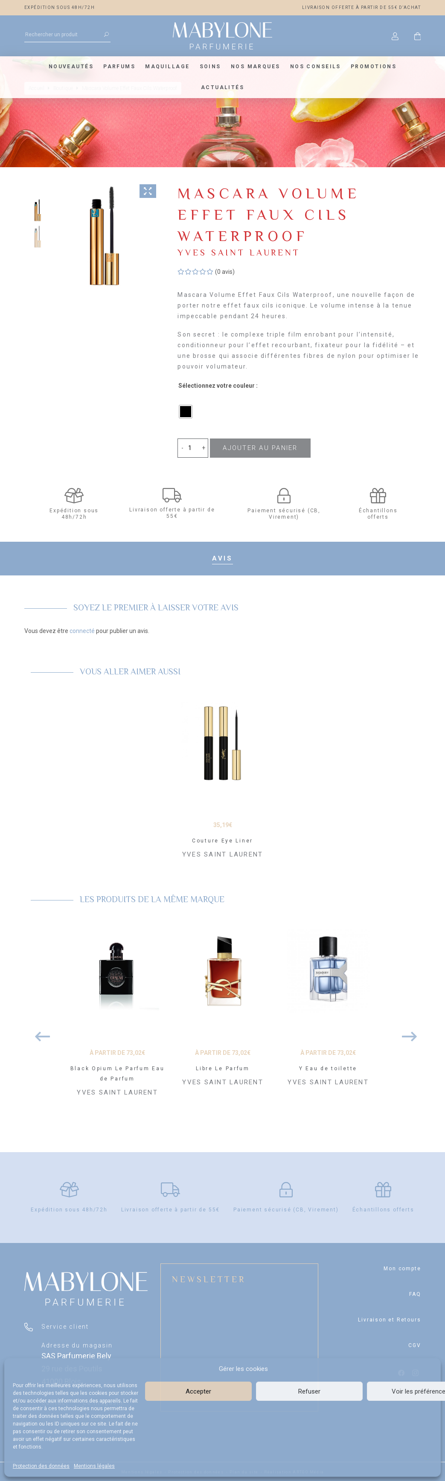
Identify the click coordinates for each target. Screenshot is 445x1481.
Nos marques (255, 67)
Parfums (119, 67)
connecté (82, 630)
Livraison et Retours (389, 1320)
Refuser (309, 1391)
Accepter (198, 1391)
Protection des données (41, 1466)
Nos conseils (315, 67)
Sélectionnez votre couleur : (218, 385)
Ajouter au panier (260, 448)
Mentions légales (94, 1466)
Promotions (373, 67)
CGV (414, 1345)
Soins (210, 67)
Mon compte (402, 1269)
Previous (39, 1032)
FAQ (415, 1294)
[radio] (185, 411)
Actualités (222, 87)
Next (406, 1032)
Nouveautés (71, 67)
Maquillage (167, 67)
